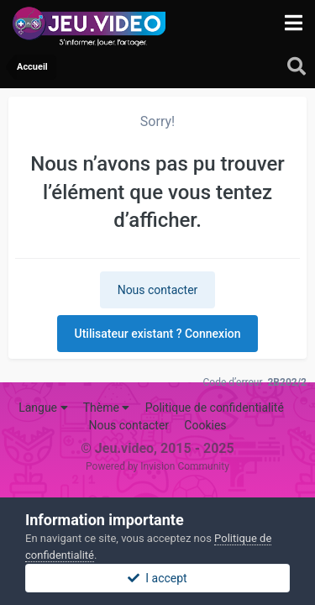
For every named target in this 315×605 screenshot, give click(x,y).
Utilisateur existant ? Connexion (158, 333)
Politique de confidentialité (214, 407)
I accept (157, 578)
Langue (42, 407)
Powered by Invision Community (157, 466)
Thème (106, 407)
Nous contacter (158, 290)
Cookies (205, 425)
